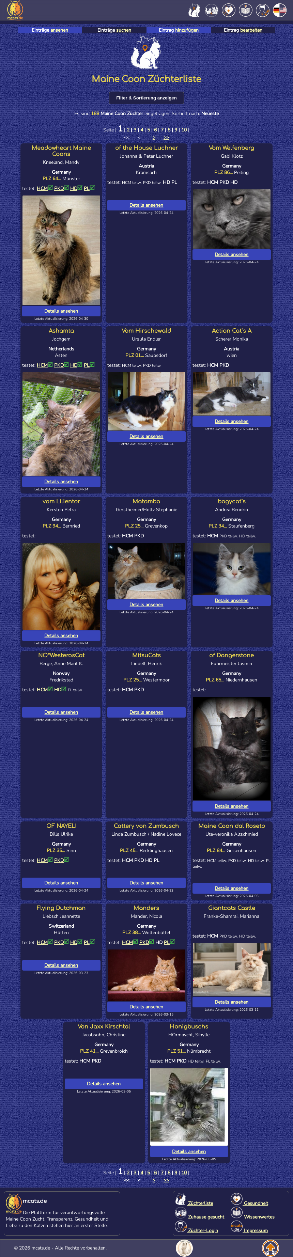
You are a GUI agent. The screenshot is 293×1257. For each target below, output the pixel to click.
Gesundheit (249, 1203)
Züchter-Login (196, 1230)
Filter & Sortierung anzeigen (146, 97)
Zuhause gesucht (199, 1217)
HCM (45, 188)
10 (184, 130)
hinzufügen (187, 30)
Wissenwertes (253, 1217)
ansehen (59, 30)
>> (166, 137)
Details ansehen (61, 311)
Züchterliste (194, 1203)
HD (76, 188)
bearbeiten (251, 30)
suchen (123, 30)
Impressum (249, 1230)
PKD (61, 188)
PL (89, 188)
